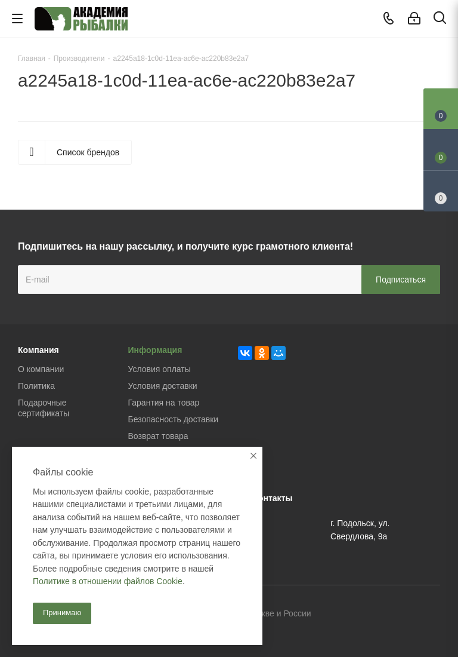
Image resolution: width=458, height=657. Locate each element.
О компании (41, 369)
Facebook (401, 615)
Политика (36, 386)
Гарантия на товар (164, 402)
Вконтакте (371, 615)
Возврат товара (158, 436)
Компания (38, 350)
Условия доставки (162, 386)
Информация (155, 350)
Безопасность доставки (173, 419)
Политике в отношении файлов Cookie (107, 581)
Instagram (431, 615)
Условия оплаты (159, 369)
